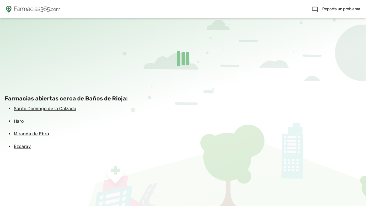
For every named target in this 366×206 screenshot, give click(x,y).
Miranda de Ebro (31, 133)
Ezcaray (22, 146)
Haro (19, 121)
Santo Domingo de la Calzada (45, 108)
